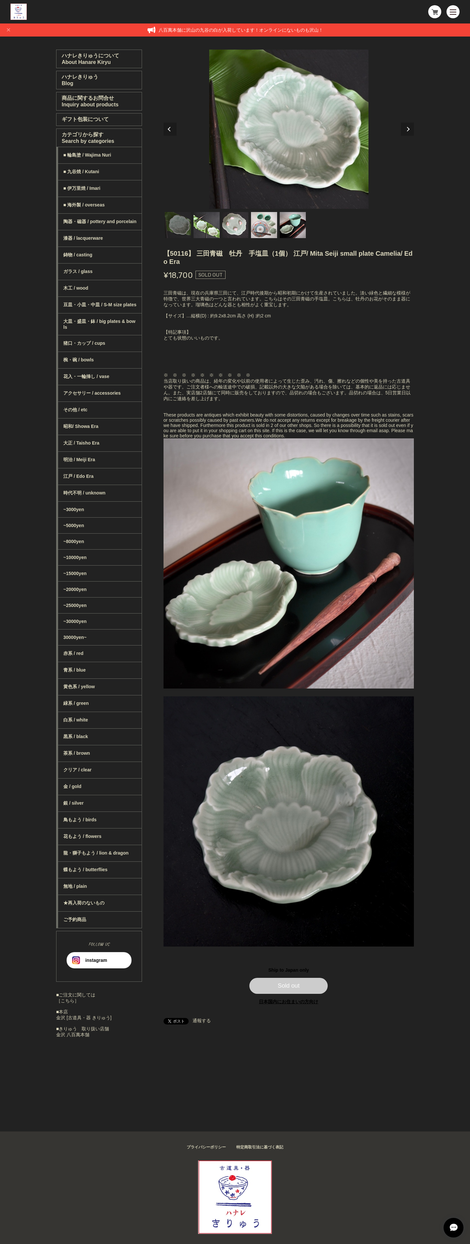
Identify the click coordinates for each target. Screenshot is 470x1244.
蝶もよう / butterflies (85, 869)
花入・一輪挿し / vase (86, 376)
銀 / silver (73, 803)
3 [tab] (235, 225)
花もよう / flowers (82, 836)
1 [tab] (178, 225)
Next (407, 129)
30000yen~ (74, 637)
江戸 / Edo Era (78, 476)
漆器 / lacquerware (83, 238)
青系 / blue (74, 670)
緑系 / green (76, 703)
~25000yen (74, 605)
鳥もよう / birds (80, 819)
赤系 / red (73, 653)
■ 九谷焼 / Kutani (81, 171)
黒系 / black (75, 736)
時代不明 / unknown (84, 492)
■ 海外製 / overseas (84, 204)
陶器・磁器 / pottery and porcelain (99, 221)
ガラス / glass (77, 271)
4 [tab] (264, 225)
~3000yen (73, 509)
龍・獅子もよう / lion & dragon (96, 853)
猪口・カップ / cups (84, 343)
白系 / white (75, 719)
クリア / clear (77, 769)
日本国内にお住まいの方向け (288, 1001)
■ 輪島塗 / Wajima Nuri (87, 155)
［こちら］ (67, 1000)
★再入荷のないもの (83, 902)
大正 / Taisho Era (81, 443)
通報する (202, 1020)
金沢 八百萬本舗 (72, 1034)
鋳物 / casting (77, 254)
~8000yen (73, 541)
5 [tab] (293, 225)
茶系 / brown (76, 753)
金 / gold (72, 786)
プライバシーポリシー (206, 1147)
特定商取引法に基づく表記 (259, 1147)
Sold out (289, 985)
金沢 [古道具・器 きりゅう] (84, 1017)
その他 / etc (75, 409)
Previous (170, 129)
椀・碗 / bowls (78, 359)
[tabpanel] (289, 129)
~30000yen (74, 621)
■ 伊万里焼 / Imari (81, 188)
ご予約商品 (74, 919)
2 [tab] (207, 225)
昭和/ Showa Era (80, 426)
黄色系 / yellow (79, 686)
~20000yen (74, 589)
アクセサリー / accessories (92, 393)
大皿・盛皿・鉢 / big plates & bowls (99, 324)
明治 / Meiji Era (79, 459)
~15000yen (74, 573)
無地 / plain (75, 886)
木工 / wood (75, 288)
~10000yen (74, 557)
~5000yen (73, 525)
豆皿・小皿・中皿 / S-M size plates (99, 304)
